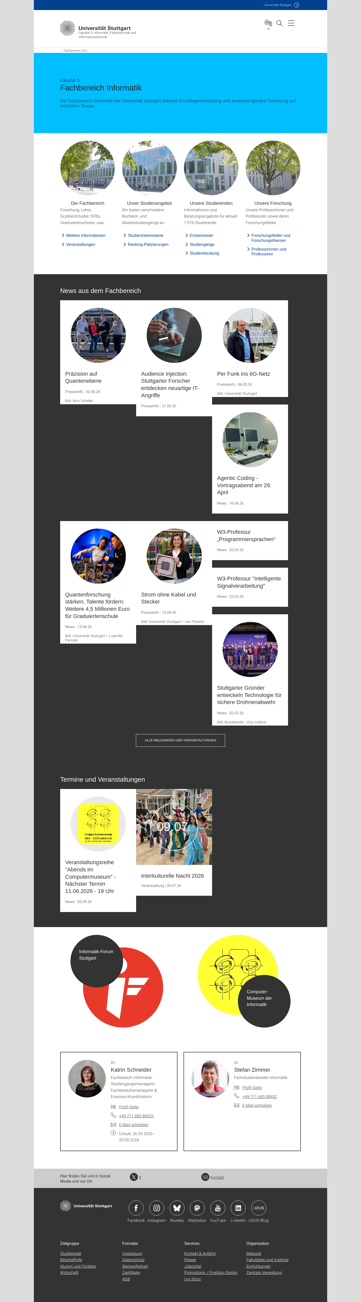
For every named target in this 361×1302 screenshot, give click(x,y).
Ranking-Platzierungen (148, 244)
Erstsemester (201, 235)
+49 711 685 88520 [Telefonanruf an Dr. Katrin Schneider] (136, 1115)
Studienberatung (204, 253)
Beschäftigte (71, 1259)
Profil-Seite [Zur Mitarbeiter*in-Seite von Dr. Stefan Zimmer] (252, 1087)
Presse (190, 1259)
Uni (278, 5)
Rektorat (253, 1253)
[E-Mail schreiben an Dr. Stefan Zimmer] (253, 1105)
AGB (126, 1278)
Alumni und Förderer (78, 1266)
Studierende (70, 1253)
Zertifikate (131, 1272)
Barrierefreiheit (135, 1266)
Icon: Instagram (156, 1208)
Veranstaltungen (80, 244)
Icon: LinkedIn (238, 1208)
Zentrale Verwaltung (264, 1272)
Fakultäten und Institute (267, 1259)
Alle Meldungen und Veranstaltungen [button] (180, 740)
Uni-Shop (192, 1278)
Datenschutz (133, 1259)
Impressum (132, 1253)
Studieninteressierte (145, 235)
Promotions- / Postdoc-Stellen (210, 1272)
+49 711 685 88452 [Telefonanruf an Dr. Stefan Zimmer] (259, 1096)
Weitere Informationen (86, 235)
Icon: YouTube (217, 1208)
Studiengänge (202, 244)
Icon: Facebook (136, 1208)
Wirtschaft (69, 1272)
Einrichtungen (258, 1266)
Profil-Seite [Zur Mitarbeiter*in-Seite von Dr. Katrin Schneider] (128, 1106)
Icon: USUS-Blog (258, 1208)
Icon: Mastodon (197, 1208)
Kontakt (212, 1177)
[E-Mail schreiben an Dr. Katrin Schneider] (129, 1124)
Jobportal (192, 1266)
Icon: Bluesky (177, 1208)
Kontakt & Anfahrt (200, 1253)
